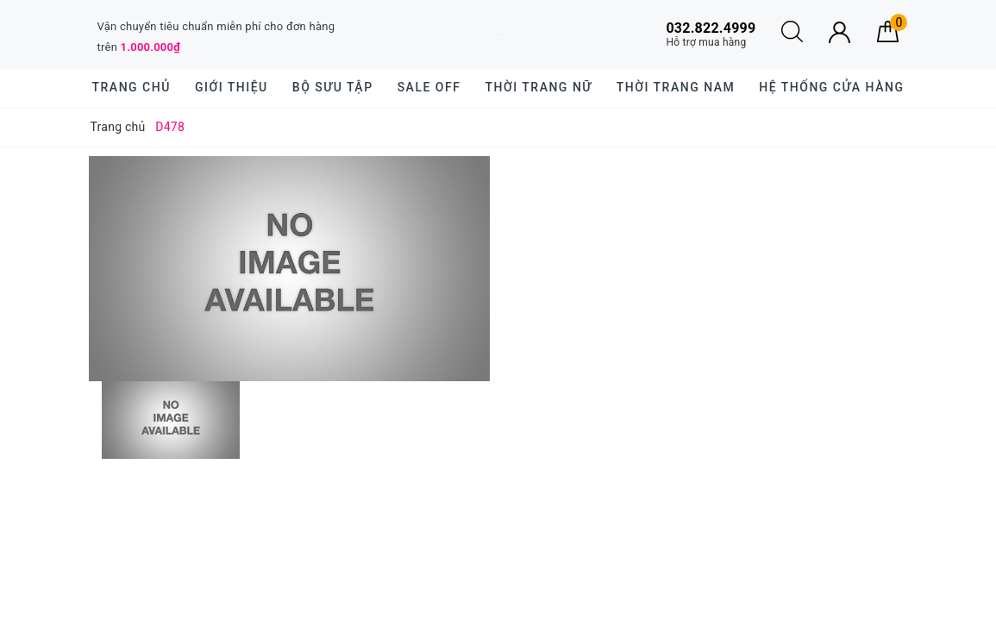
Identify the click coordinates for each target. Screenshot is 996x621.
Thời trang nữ (538, 87)
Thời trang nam (676, 87)
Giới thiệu (231, 87)
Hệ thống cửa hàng (831, 87)
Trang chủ (131, 87)
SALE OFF (429, 87)
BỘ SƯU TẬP (332, 87)
